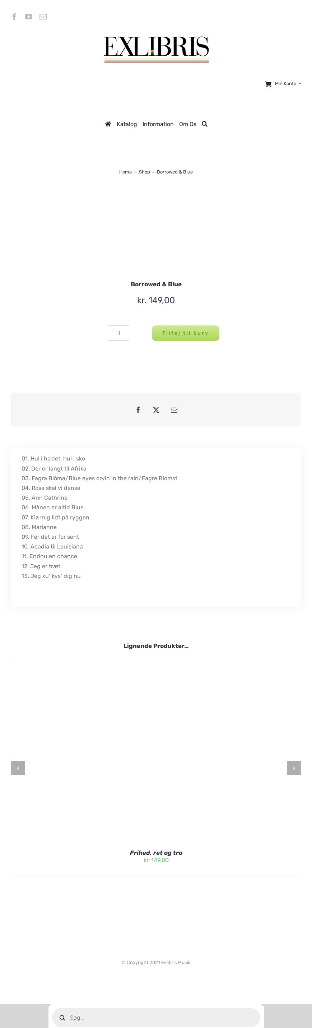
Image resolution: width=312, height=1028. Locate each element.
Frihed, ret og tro (156, 852)
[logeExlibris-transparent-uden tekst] (156, 37)
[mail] (43, 16)
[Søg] (205, 124)
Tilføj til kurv (185, 333)
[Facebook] (138, 410)
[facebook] (14, 16)
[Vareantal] (118, 333)
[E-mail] (174, 410)
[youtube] (28, 16)
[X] (156, 410)
